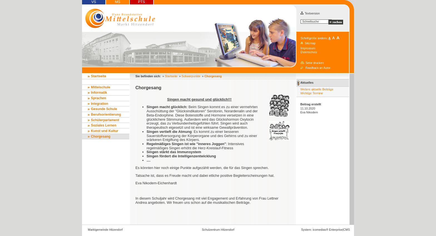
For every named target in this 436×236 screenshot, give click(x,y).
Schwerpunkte (191, 76)
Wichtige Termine (311, 93)
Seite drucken (315, 62)
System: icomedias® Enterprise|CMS (325, 229)
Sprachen (98, 98)
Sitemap (310, 43)
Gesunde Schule (104, 109)
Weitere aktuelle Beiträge (316, 89)
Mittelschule (100, 87)
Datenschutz (309, 52)
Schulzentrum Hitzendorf (218, 229)
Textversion (310, 13)
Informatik (99, 93)
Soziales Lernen (103, 125)
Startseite (98, 76)
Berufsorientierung (106, 114)
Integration (99, 104)
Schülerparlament (105, 120)
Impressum (308, 48)
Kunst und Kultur (104, 131)
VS (93, 2)
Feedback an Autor (318, 67)
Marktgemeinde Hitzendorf (105, 229)
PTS (141, 2)
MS (117, 2)
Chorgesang (100, 136)
